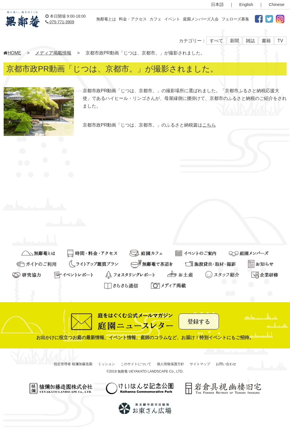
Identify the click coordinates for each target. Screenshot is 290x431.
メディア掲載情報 (53, 53)
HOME (12, 53)
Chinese (276, 4)
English (246, 4)
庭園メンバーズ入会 (201, 19)
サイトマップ (200, 364)
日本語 (217, 4)
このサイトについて (136, 364)
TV (280, 40)
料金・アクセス (133, 19)
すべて (216, 40)
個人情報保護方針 (170, 364)
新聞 (234, 40)
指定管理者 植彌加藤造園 (73, 364)
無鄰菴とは (106, 19)
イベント (172, 19)
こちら (209, 125)
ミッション (106, 364)
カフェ (155, 19)
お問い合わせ (226, 364)
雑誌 (250, 40)
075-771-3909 (59, 22)
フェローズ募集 (235, 19)
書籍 (266, 40)
